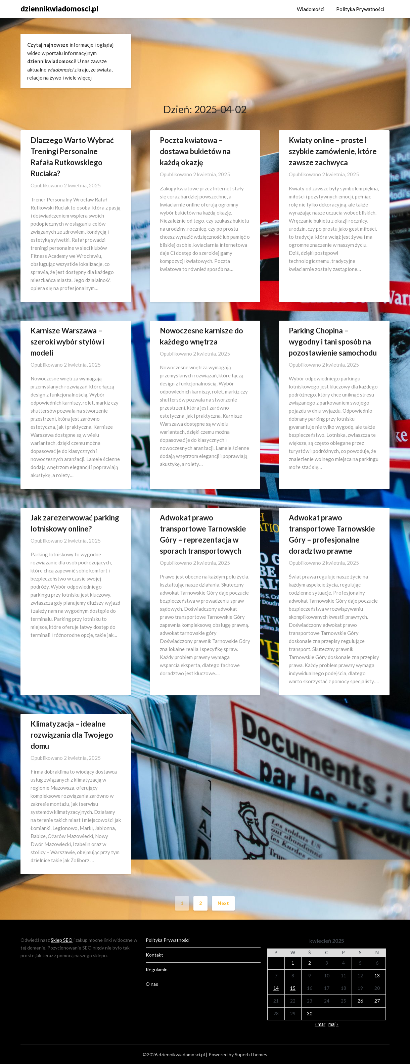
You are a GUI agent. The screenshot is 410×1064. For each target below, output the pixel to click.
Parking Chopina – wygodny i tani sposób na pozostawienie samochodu (333, 341)
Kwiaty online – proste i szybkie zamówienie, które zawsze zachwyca (333, 151)
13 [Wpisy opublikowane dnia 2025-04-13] (377, 975)
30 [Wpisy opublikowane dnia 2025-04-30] (309, 1013)
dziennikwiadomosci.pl (59, 8)
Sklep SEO (62, 940)
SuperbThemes (251, 1054)
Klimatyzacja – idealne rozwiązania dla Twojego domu (72, 734)
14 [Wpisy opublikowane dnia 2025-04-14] (276, 988)
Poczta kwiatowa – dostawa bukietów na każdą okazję (195, 151)
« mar (320, 1024)
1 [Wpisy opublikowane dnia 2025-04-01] (292, 963)
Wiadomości (310, 9)
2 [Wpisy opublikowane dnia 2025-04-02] (309, 963)
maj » (333, 1024)
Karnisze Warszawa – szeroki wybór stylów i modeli (67, 341)
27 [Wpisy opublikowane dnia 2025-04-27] (377, 1001)
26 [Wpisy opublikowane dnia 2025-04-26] (360, 1001)
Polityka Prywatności (360, 9)
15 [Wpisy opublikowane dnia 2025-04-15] (292, 988)
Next (223, 903)
